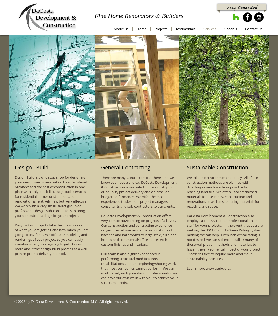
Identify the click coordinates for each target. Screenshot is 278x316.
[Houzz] (236, 17)
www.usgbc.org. (218, 268)
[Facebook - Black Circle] (247, 17)
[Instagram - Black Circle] (259, 17)
